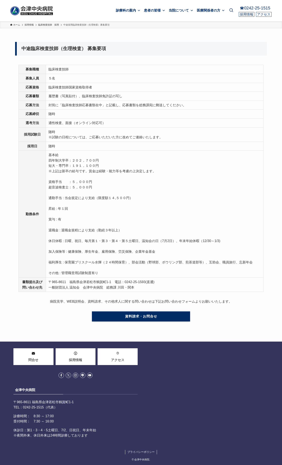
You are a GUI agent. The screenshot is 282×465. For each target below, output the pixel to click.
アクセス (263, 14)
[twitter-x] (68, 375)
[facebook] (61, 375)
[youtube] (90, 375)
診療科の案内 (128, 10)
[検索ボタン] (231, 10)
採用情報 (246, 14)
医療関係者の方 (211, 10)
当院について (181, 10)
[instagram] (75, 375)
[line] (82, 375)
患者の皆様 (154, 10)
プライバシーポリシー (141, 451)
